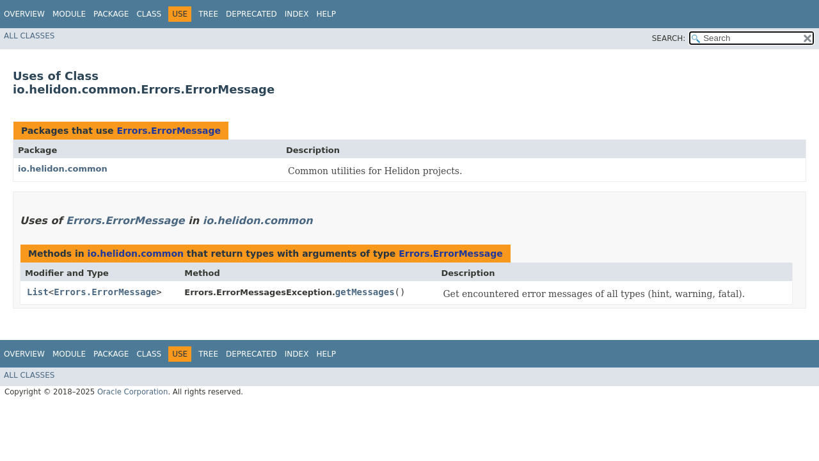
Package (111, 14)
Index (297, 14)
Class (148, 14)
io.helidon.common (62, 169)
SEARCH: (669, 38)
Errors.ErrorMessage (168, 130)
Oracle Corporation (132, 391)
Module (69, 14)
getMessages (365, 292)
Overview (24, 14)
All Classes (29, 35)
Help (326, 14)
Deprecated (251, 14)
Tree (208, 14)
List (38, 292)
